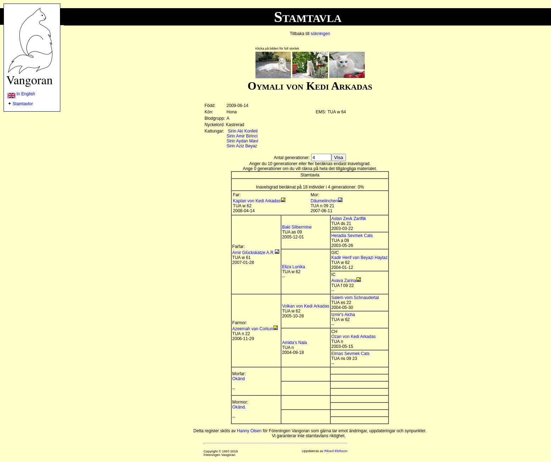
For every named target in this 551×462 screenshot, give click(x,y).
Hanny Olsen (249, 430)
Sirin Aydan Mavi (242, 141)
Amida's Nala (294, 342)
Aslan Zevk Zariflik (348, 218)
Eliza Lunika (293, 266)
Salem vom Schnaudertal (355, 297)
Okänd (238, 378)
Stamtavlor (22, 103)
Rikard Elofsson (335, 451)
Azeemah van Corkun (252, 328)
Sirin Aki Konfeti (243, 131)
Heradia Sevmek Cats (352, 235)
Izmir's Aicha (343, 314)
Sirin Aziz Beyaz (242, 145)
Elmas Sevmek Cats (350, 353)
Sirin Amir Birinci (242, 136)
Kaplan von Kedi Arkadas (257, 200)
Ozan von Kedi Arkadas (353, 336)
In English (21, 93)
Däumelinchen (324, 200)
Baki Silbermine (297, 227)
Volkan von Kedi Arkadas (305, 306)
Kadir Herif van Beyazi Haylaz (359, 257)
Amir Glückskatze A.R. (253, 252)
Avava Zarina (343, 280)
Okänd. (239, 407)
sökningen (320, 33)
